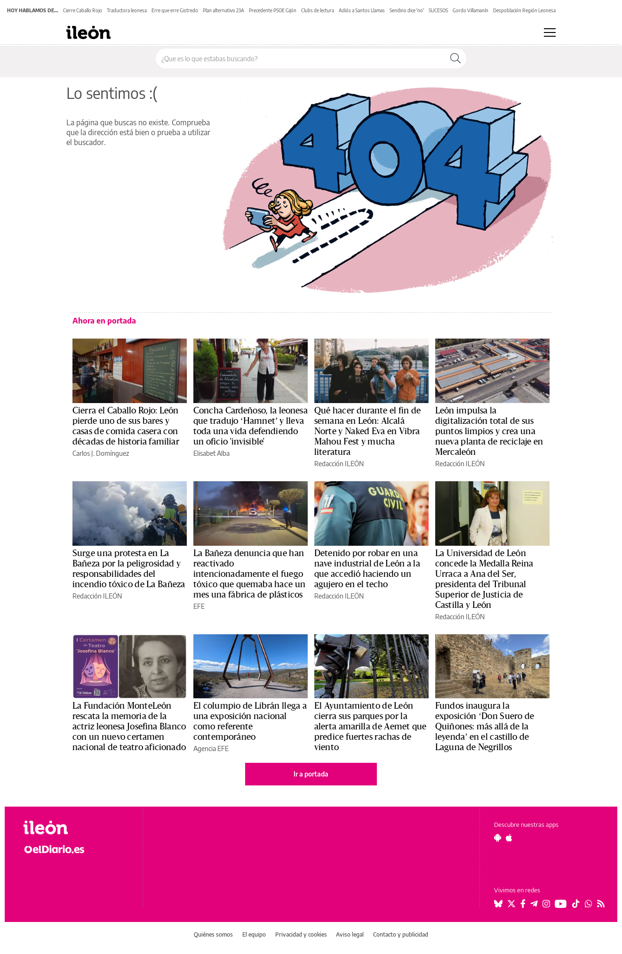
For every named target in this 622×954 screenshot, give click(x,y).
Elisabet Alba (211, 453)
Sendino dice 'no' (407, 10)
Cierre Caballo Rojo (82, 10)
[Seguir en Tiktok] (576, 903)
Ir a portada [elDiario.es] (311, 774)
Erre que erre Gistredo (175, 10)
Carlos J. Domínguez (100, 453)
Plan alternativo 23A (223, 10)
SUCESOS (438, 10)
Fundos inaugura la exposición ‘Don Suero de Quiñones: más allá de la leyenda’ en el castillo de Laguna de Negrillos (484, 726)
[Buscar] (455, 58)
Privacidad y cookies (301, 934)
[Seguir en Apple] (509, 837)
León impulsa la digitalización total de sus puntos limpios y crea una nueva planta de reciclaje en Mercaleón (489, 431)
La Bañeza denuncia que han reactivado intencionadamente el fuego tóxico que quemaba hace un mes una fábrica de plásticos (249, 574)
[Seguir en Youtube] (561, 903)
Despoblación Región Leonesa (524, 10)
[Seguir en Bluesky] (498, 903)
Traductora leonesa (127, 10)
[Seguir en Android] (497, 837)
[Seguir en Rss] (601, 903)
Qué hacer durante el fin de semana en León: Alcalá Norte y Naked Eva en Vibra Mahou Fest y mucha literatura (367, 431)
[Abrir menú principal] (550, 32)
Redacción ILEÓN (339, 464)
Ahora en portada (104, 320)
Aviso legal (350, 934)
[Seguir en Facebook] (523, 903)
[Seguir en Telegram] (534, 903)
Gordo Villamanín (470, 10)
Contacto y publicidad (400, 934)
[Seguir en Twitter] (511, 903)
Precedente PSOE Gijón (272, 10)
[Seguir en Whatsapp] (588, 903)
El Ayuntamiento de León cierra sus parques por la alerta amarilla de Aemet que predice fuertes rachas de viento (370, 726)
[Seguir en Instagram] (546, 903)
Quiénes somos (213, 934)
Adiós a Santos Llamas (362, 10)
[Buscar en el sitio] (300, 58)
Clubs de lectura (317, 10)
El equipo (254, 934)
